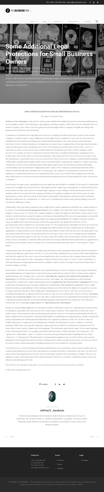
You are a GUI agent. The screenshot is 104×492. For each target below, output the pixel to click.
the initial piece (22, 121)
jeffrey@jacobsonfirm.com (76, 2)
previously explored (25, 308)
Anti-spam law (16, 75)
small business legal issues (84, 78)
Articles (12, 71)
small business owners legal (66, 82)
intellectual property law (50, 75)
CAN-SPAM (29, 75)
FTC (36, 75)
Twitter (59, 464)
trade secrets (21, 85)
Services (57, 21)
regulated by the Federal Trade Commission (70, 282)
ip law (64, 75)
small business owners (43, 82)
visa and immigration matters (36, 210)
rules (38, 291)
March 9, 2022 (12, 68)
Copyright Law (35, 71)
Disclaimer (85, 460)
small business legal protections (19, 82)
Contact (87, 21)
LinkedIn (60, 468)
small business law (33, 78)
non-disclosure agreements (85, 75)
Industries (72, 21)
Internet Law (65, 71)
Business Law (22, 71)
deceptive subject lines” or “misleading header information (46, 303)
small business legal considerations (57, 78)
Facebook (60, 460)
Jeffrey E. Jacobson (32, 68)
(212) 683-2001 (60, 2)
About (33, 21)
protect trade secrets (15, 78)
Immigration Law (50, 71)
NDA (70, 75)
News (45, 21)
